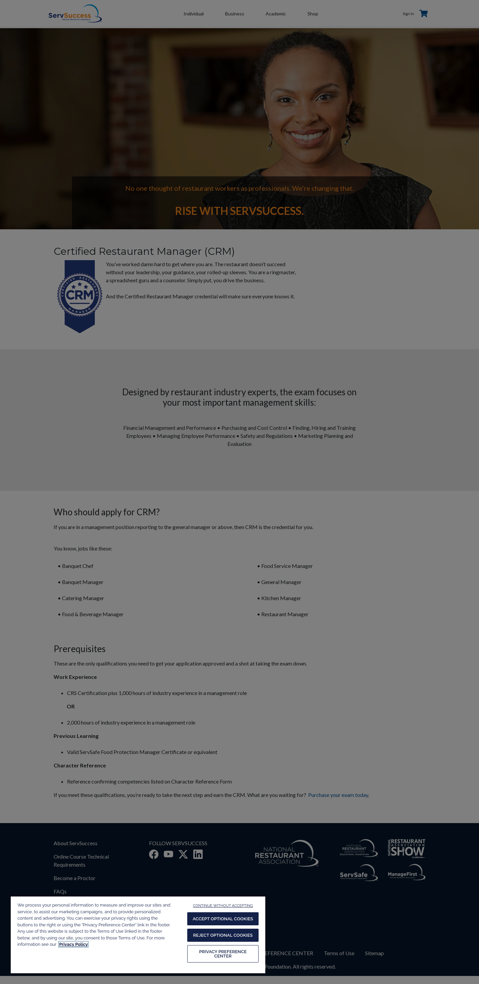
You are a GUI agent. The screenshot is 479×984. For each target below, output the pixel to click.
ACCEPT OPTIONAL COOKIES (223, 918)
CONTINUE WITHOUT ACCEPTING (223, 906)
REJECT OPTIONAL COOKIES (223, 935)
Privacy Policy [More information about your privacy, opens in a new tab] (73, 944)
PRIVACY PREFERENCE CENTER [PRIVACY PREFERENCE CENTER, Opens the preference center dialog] (223, 954)
